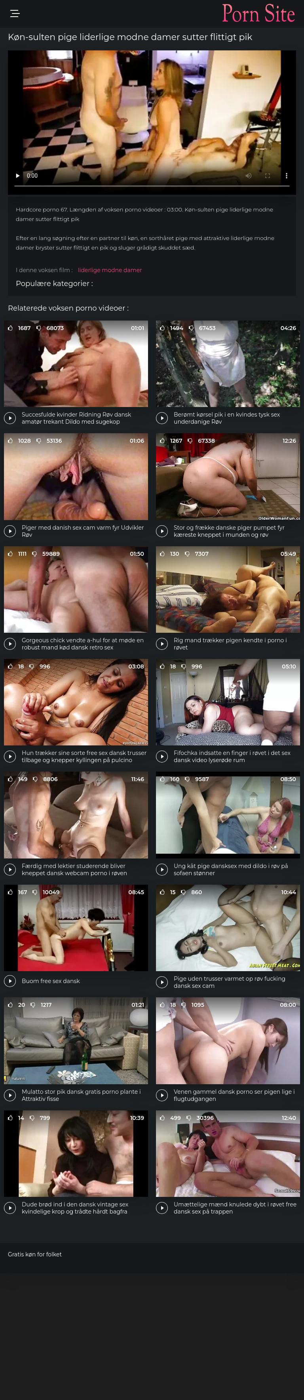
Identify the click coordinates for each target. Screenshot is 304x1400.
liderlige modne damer (110, 270)
